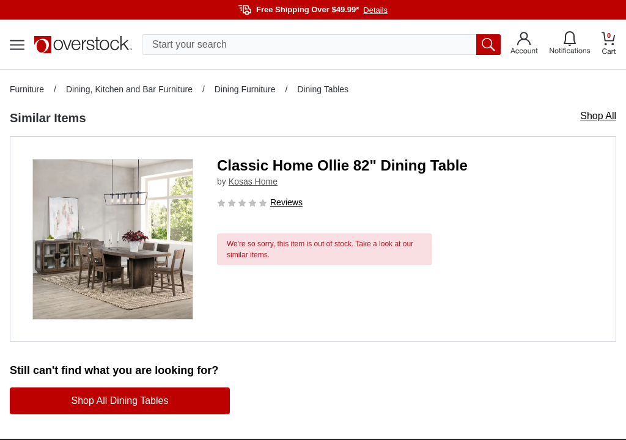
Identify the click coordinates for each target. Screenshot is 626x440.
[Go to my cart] (609, 45)
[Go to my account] (524, 44)
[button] (112, 239)
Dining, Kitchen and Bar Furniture (129, 89)
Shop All (598, 116)
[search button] (488, 44)
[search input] (321, 44)
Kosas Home (253, 181)
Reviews (286, 202)
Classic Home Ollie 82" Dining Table (342, 165)
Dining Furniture (245, 89)
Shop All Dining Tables (120, 400)
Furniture (27, 89)
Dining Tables (322, 89)
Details (375, 10)
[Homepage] (83, 44)
